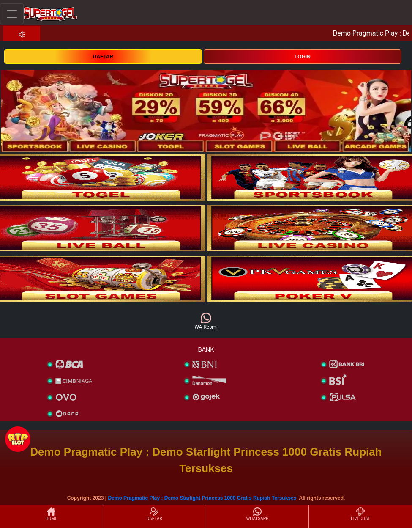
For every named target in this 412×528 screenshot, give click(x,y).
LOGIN (303, 57)
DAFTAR (103, 57)
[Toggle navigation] (12, 13)
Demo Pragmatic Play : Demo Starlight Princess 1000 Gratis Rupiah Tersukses (202, 498)
